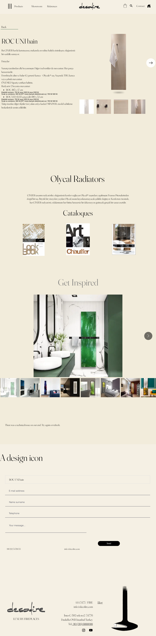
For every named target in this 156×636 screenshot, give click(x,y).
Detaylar (5, 61)
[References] (52, 6)
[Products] (12, 6)
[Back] (9, 27)
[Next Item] (150, 62)
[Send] (109, 543)
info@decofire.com (72, 549)
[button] (125, 6)
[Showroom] (37, 6)
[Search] (131, 6)
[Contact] (140, 6)
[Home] (148, 6)
